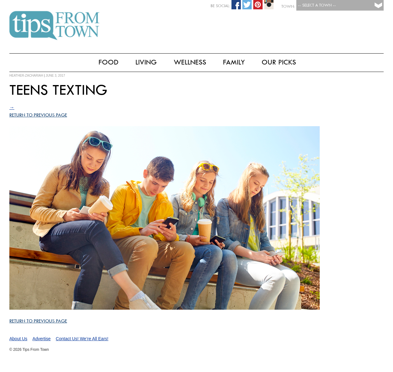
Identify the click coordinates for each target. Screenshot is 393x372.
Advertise (41, 338)
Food (109, 62)
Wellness (190, 62)
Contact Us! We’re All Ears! (82, 338)
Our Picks (279, 62)
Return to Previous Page (38, 115)
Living (146, 62)
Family (234, 62)
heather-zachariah (26, 75)
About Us (18, 338)
